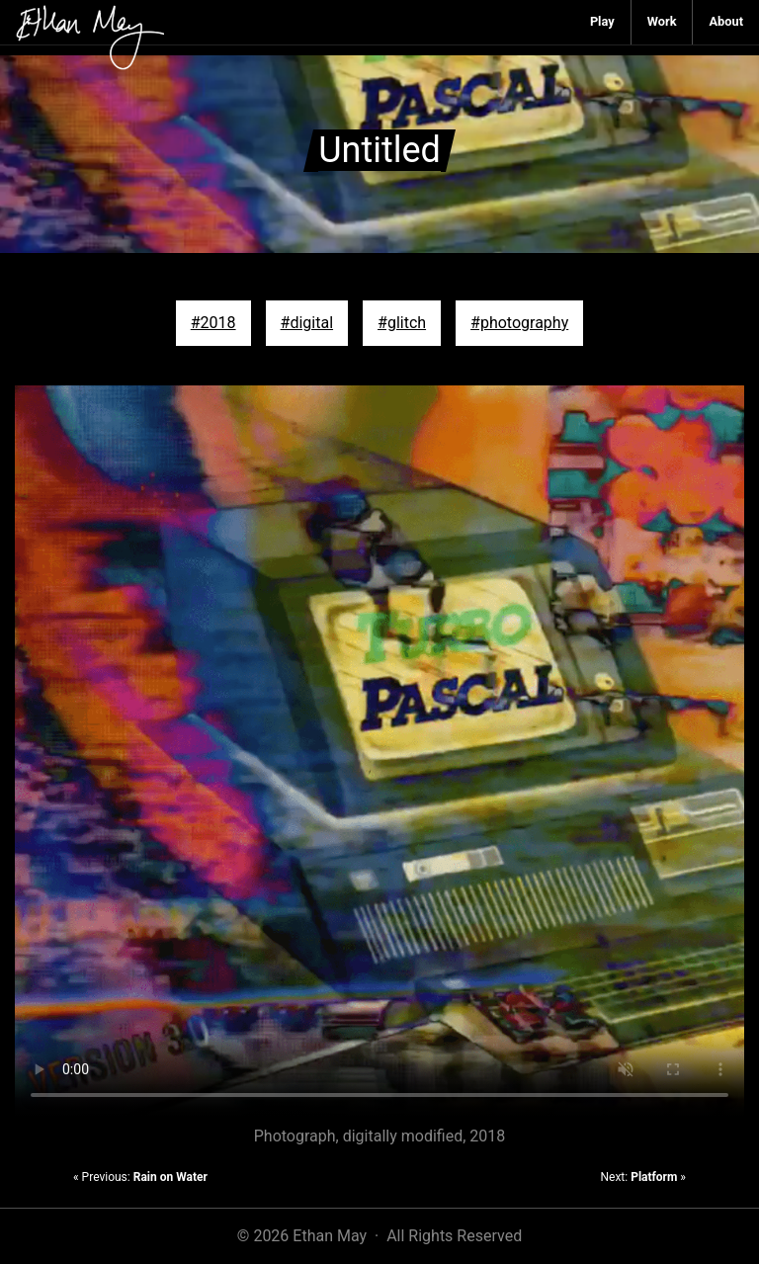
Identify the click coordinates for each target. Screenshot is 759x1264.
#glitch (402, 322)
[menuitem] (603, 22)
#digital (307, 322)
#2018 (213, 322)
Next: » (643, 1177)
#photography (519, 322)
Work (662, 21)
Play (602, 21)
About (726, 21)
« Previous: (140, 1177)
